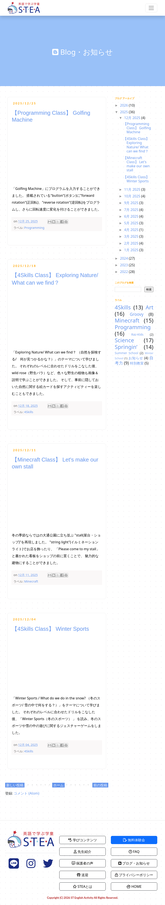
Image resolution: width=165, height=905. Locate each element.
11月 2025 (132, 189)
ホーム (58, 785)
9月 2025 (131, 202)
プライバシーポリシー (134, 874)
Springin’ (126, 347)
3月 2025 (131, 236)
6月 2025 (131, 216)
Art (149, 307)
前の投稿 (100, 785)
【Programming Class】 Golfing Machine (137, 127)
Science (124, 340)
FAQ (134, 851)
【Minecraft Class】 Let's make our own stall (136, 164)
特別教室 (137, 363)
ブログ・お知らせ (134, 863)
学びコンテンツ (82, 840)
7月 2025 (131, 209)
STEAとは (82, 886)
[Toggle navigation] (151, 8)
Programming (34, 228)
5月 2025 (131, 223)
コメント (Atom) (26, 793)
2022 (124, 271)
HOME (134, 886)
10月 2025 (132, 196)
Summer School (126, 353)
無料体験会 (134, 840)
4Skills (28, 412)
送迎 (82, 874)
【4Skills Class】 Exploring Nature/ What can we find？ (136, 144)
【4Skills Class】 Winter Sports (50, 629)
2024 (124, 258)
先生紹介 (82, 851)
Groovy (137, 314)
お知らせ (135, 358)
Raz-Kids (137, 334)
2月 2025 (131, 243)
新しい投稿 (14, 785)
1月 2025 (131, 250)
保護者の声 (82, 863)
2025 (124, 112)
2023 (124, 265)
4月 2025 (131, 229)
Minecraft (31, 581)
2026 (124, 105)
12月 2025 (132, 117)
